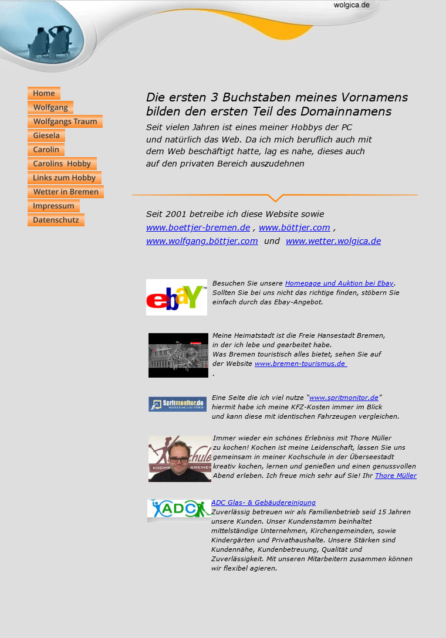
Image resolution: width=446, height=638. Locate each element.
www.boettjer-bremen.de (198, 227)
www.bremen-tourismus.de (301, 363)
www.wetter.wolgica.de (333, 241)
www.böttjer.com (294, 227)
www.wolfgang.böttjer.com (202, 241)
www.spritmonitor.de (344, 397)
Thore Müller (396, 475)
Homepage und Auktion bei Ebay (339, 283)
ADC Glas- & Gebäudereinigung (263, 502)
